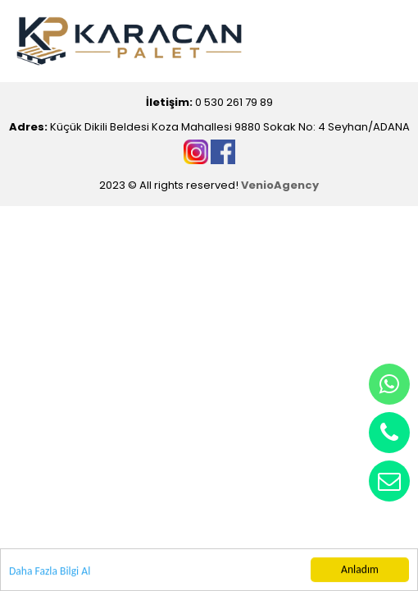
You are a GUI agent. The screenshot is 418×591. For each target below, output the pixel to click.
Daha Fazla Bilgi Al (49, 572)
